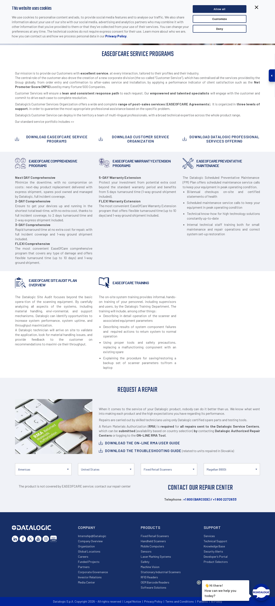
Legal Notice (132, 601)
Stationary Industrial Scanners (161, 572)
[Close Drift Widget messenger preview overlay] (199, 582)
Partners (84, 567)
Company (86, 527)
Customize (219, 19)
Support (212, 527)
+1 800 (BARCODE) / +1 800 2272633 (210, 499)
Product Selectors (216, 561)
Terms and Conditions (179, 601)
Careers (83, 556)
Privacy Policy (116, 36)
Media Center (86, 582)
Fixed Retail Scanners (155, 536)
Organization (86, 546)
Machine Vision (150, 567)
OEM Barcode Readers (155, 582)
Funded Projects (88, 561)
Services (209, 536)
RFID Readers (149, 577)
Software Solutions (153, 587)
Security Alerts (213, 551)
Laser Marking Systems (156, 556)
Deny (219, 28)
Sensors (146, 551)
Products (150, 527)
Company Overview (90, 541)
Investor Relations (90, 577)
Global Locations (89, 551)
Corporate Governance (93, 572)
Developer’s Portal (216, 556)
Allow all (219, 9)
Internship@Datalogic (92, 536)
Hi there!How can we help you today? (220, 590)
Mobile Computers (152, 546)
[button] (43, 469)
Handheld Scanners (153, 541)
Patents (202, 601)
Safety (145, 561)
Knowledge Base (214, 546)
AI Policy (216, 601)
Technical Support (215, 541)
